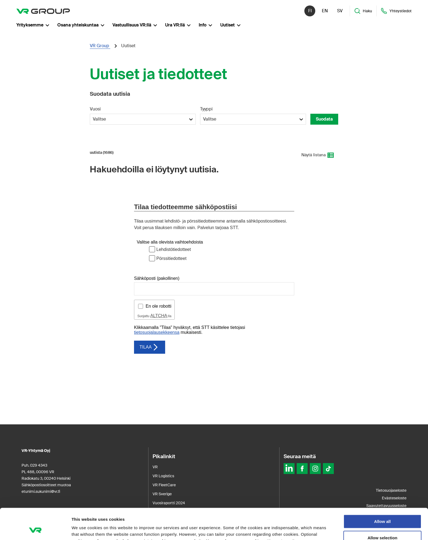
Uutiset (230, 25)
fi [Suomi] (310, 11)
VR (155, 466)
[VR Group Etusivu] (43, 11)
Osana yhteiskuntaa (80, 25)
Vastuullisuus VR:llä (134, 25)
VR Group (100, 46)
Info (205, 25)
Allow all (382, 492)
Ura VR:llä (178, 25)
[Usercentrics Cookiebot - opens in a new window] (35, 529)
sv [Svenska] (340, 11)
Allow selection (382, 508)
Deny (383, 524)
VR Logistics (163, 475)
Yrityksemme (32, 25)
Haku (363, 11)
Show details (286, 529)
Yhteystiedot (396, 11)
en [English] (325, 11)
